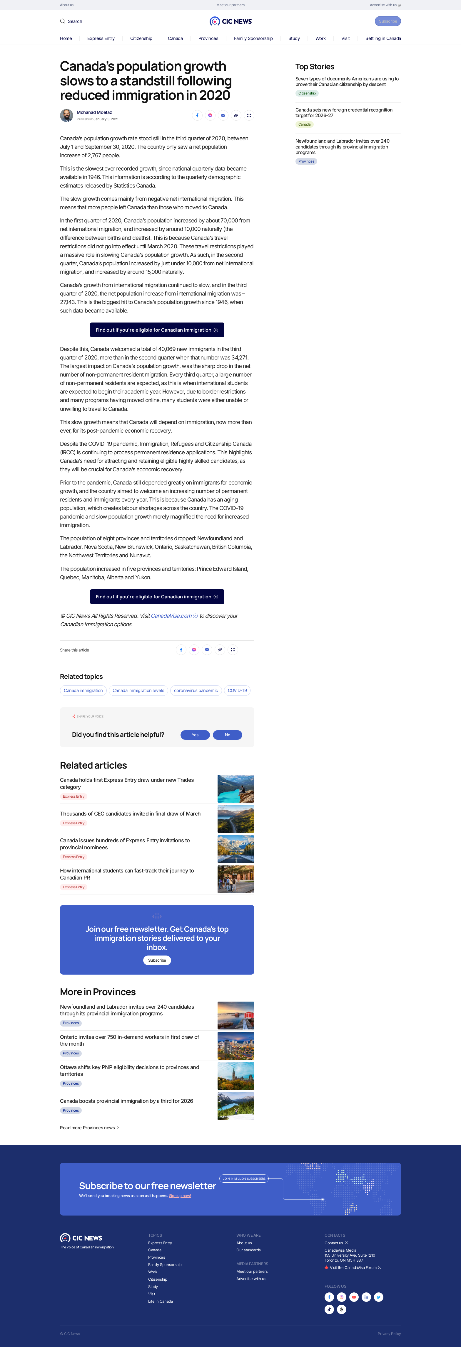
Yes (195, 734)
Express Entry (100, 38)
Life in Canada (160, 1301)
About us (244, 1242)
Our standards (248, 1250)
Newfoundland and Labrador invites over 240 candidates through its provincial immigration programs (342, 146)
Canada (175, 38)
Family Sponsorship (253, 38)
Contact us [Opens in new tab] (336, 1242)
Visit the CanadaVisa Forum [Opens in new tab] (353, 1267)
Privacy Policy (389, 1333)
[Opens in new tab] (385, 5)
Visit (345, 38)
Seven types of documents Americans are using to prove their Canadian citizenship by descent (347, 81)
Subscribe (385, 20)
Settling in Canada (383, 38)
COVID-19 (237, 690)
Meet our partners (252, 1271)
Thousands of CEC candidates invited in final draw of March (130, 814)
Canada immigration (83, 690)
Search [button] (75, 21)
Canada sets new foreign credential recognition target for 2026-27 (344, 112)
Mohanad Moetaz (94, 112)
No (227, 734)
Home (66, 38)
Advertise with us (251, 1278)
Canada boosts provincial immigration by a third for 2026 (126, 1101)
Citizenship (141, 38)
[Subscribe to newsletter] (157, 940)
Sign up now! (180, 1195)
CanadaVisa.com (174, 615)
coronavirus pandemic (196, 690)
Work (320, 38)
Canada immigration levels (138, 690)
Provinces (208, 38)
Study (294, 38)
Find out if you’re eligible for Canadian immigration (157, 330)
